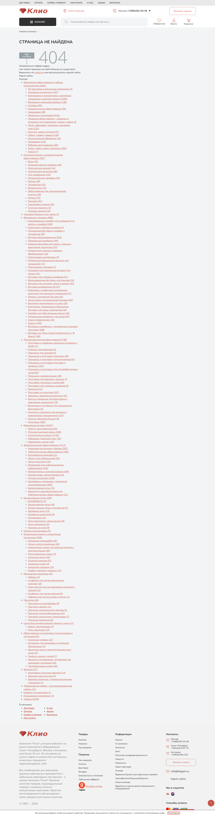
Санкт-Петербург (179, 745)
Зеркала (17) (30, 669)
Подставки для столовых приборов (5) (48, 385)
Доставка (24, 3)
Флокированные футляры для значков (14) (51, 280)
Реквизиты (120, 763)
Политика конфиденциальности (131, 755)
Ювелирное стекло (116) (41, 441)
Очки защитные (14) (38, 629)
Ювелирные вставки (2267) (38, 425)
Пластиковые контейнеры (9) (43, 257)
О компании (121, 743)
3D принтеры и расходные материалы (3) (50, 89)
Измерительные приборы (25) (44, 178)
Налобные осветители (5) (41, 514)
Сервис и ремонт (56, 3)
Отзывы (119, 770)
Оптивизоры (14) (37, 517)
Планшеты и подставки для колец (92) (48, 356)
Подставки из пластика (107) (43, 392)
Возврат (83, 772)
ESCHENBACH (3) (37, 501)
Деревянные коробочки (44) (43, 240)
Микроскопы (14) (37, 187)
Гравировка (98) (37, 112)
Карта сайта (178, 779)
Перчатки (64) (31, 600)
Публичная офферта (89, 779)
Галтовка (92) (35, 105)
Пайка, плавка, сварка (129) (43, 135)
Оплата (39, 3)
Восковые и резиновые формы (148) (47, 102)
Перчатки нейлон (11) (39, 606)
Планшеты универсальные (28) (44, 375)
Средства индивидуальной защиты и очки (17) (49, 623)
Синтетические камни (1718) (43, 435)
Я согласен (173, 813)
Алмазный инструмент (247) (43, 92)
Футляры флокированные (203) (45, 237)
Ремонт (119, 740)
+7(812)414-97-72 (180, 748)
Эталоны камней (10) (39, 211)
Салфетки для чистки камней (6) (45, 593)
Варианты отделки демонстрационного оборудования (135, 787)
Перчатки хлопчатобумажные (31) (46, 613)
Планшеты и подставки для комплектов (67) (51, 359)
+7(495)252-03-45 (137, 10)
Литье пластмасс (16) (39, 461)
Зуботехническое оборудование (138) (48, 451)
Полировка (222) (37, 141)
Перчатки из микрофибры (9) (43, 603)
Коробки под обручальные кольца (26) (49, 313)
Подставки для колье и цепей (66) (46, 382)
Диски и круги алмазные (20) (44, 544)
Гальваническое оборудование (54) (47, 108)
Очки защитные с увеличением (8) (46, 521)
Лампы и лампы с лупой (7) (42, 656)
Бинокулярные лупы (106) (38, 497)
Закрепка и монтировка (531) (44, 115)
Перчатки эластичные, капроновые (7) (48, 616)
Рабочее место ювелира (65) (43, 145)
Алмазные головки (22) (40, 639)
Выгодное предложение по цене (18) (47, 303)
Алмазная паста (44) (39, 557)
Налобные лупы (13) (39, 511)
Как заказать (85, 760)
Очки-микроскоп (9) (38, 524)
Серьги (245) (35, 323)
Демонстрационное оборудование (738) (45, 339)
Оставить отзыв (94, 786)
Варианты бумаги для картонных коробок (136, 774)
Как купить (76, 3)
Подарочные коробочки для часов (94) (48, 316)
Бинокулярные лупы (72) (41, 488)
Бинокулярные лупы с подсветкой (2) (48, 507)
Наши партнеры (123, 767)
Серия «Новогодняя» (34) (41, 319)
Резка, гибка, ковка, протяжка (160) (47, 148)
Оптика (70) (34, 197)
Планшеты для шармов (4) (42, 352)
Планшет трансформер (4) (42, 349)
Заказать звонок (181, 762)
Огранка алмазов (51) (40, 560)
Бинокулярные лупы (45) (41, 504)
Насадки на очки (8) (39, 527)
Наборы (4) (34, 577)
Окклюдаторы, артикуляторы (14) (46, 474)
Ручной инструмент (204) (41, 478)
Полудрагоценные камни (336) (44, 432)
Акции (101, 3)
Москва (122, 10)
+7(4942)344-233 (179, 754)
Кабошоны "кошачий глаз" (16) (44, 438)
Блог (117, 751)
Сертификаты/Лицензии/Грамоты (131, 778)
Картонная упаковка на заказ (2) (46, 227)
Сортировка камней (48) (41, 204)
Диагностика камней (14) (41, 168)
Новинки (83, 743)
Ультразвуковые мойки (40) (43, 666)
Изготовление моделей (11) (42, 455)
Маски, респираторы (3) (41, 626)
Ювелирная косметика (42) (38, 573)
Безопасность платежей (91, 775)
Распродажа (85, 747)
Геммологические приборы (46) (44, 164)
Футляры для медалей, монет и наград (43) (51, 283)
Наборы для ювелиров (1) (37, 692)
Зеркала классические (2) (42, 676)
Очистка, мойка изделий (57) (43, 131)
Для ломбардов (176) (39, 174)
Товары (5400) (31, 699)
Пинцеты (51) (35, 201)
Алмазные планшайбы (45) (42, 540)
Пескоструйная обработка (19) (44, 138)
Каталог (37, 21)
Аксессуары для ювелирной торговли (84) (50, 300)
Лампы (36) (34, 181)
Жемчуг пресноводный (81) (42, 428)
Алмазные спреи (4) (38, 563)
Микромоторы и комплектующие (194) (48, 471)
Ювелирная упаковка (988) (38, 217)
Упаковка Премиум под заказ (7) (41, 214)
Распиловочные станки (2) (42, 554)
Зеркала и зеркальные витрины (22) (47, 395)
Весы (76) (33, 161)
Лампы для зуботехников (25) (44, 458)
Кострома (176, 752)
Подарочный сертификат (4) (39, 695)
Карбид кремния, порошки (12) (44, 570)
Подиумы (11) (35, 389)
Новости (119, 759)
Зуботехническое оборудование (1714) (45, 445)
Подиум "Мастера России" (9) (43, 418)
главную (39, 72)
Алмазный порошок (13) (41, 567)
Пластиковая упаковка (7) (42, 267)
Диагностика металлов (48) (42, 171)
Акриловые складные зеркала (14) (46, 672)
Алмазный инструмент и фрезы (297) (48, 448)
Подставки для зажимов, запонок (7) (47, 379)
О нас (90, 3)
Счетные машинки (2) (39, 207)
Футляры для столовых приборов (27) (48, 277)
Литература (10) (37, 184)
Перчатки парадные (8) (40, 620)
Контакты (115, 3)
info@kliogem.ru (180, 771)
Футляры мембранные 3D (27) (44, 286)
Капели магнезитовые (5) (37, 530)
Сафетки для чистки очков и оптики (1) (49, 596)
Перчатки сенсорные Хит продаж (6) (47, 610)
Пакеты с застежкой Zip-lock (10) (45, 296)
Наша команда (122, 782)
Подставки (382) (37, 422)
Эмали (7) (33, 151)
